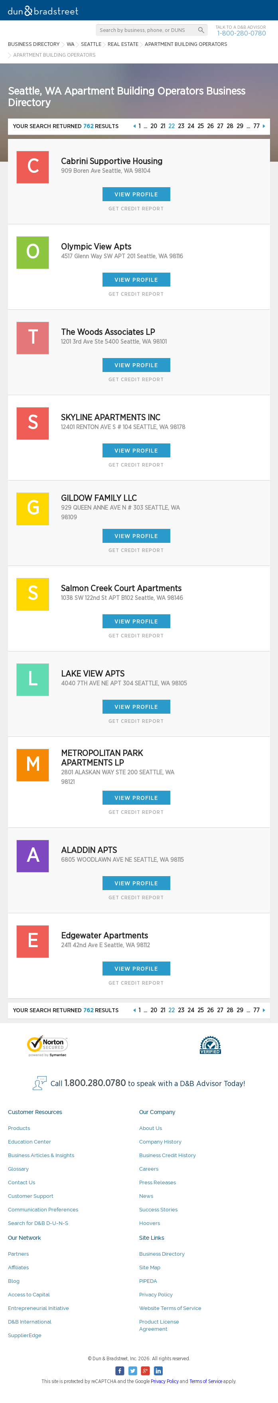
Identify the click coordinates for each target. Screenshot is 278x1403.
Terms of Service (205, 1381)
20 (153, 126)
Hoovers (149, 1223)
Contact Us (21, 1182)
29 (240, 126)
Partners (18, 1254)
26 (210, 126)
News (146, 1196)
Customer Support (30, 1196)
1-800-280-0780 (241, 33)
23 (181, 126)
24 (190, 126)
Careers (148, 1169)
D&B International (29, 1322)
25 (200, 126)
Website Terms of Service (170, 1308)
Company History (160, 1142)
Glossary (18, 1169)
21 (162, 126)
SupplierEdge (24, 1335)
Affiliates (18, 1267)
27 (220, 126)
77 (256, 126)
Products (19, 1128)
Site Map (149, 1267)
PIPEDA (148, 1281)
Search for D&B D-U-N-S (38, 1223)
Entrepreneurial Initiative (38, 1308)
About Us (150, 1128)
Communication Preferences (43, 1210)
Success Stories (158, 1210)
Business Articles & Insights (41, 1155)
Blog (14, 1281)
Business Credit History (167, 1155)
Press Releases (157, 1182)
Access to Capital (29, 1295)
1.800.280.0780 (95, 1083)
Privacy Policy (156, 1295)
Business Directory (162, 1254)
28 (230, 126)
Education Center (29, 1142)
